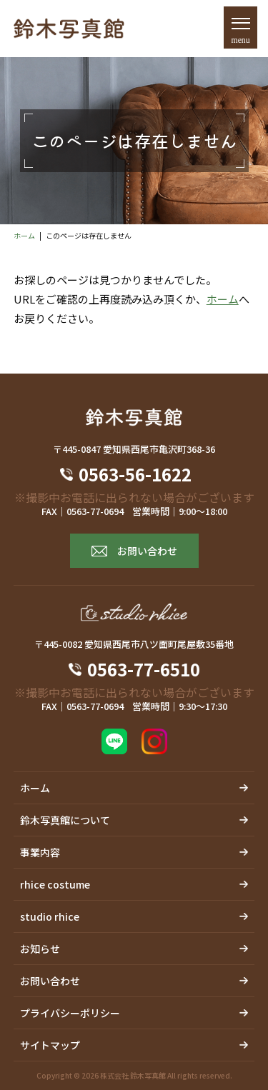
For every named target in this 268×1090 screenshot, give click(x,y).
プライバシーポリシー (70, 1013)
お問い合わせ (147, 551)
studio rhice (49, 916)
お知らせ (40, 948)
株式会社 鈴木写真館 (133, 1075)
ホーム (24, 235)
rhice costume (55, 884)
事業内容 (40, 852)
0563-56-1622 (144, 474)
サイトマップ (50, 1045)
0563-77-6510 (143, 669)
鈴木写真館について (65, 820)
